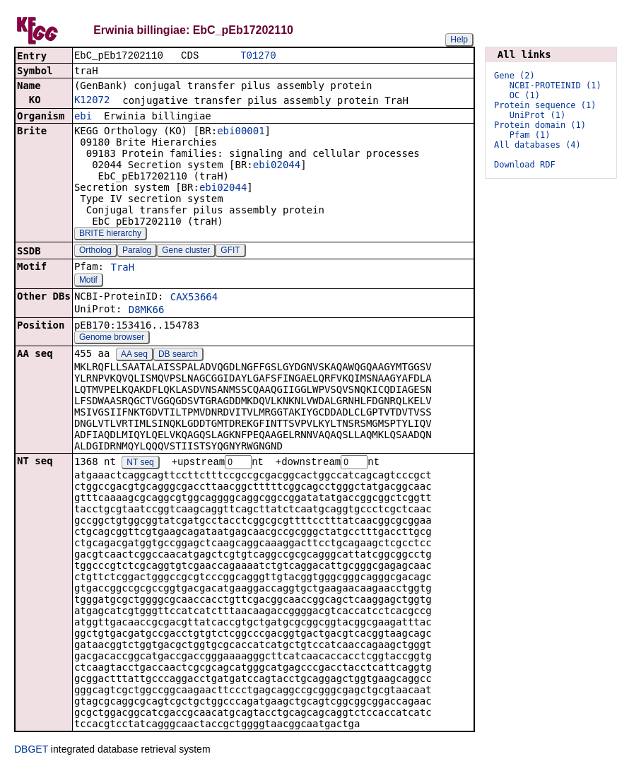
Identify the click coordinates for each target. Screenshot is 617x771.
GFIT (230, 252)
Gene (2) (514, 76)
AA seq (134, 355)
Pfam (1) (530, 135)
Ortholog (95, 252)
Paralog (136, 252)
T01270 (258, 56)
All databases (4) (537, 145)
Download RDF (525, 165)
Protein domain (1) (540, 125)
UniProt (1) (537, 115)
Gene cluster (186, 252)
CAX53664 (194, 298)
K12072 (92, 101)
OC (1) (525, 95)
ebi (83, 117)
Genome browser (111, 338)
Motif (88, 281)
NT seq (140, 464)
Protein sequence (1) (545, 105)
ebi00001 (240, 132)
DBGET (31, 751)
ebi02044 (276, 166)
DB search (178, 355)
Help (459, 40)
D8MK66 (147, 311)
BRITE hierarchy (110, 235)
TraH (122, 268)
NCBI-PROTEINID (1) (555, 85)
